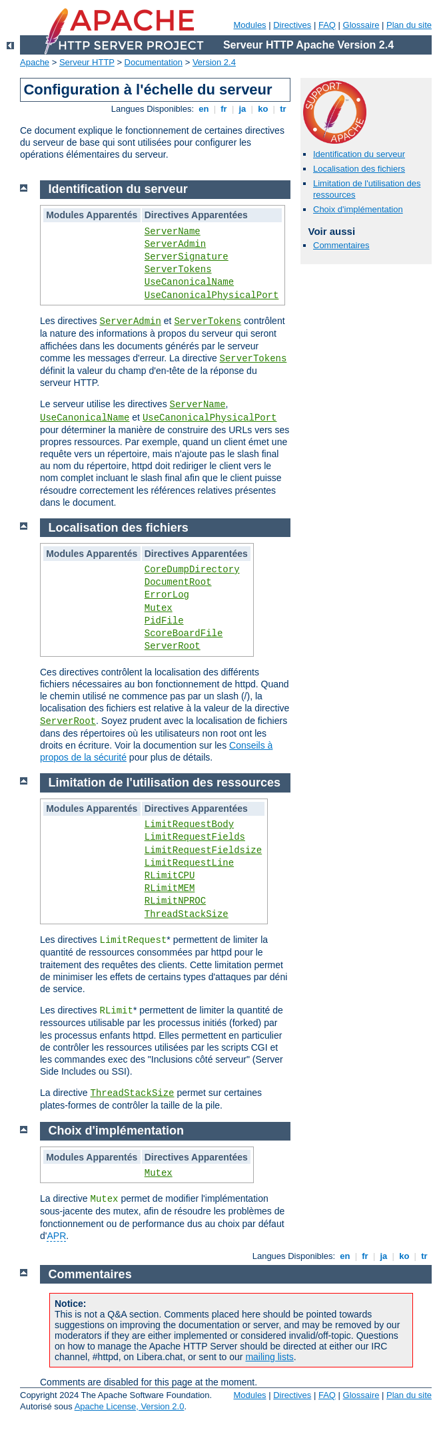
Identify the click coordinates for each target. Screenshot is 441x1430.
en (204, 109)
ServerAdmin (175, 244)
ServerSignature (186, 257)
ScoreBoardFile (184, 633)
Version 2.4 (214, 62)
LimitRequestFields (195, 837)
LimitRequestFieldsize (203, 850)
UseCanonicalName (189, 282)
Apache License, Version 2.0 (130, 1406)
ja (242, 109)
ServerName (173, 231)
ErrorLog (167, 595)
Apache (34, 62)
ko (263, 109)
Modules (249, 25)
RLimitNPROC (175, 901)
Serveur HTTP (87, 62)
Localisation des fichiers (359, 169)
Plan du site (409, 25)
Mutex (159, 608)
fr (224, 109)
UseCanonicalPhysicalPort (212, 295)
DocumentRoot (178, 582)
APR (56, 1235)
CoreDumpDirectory (192, 569)
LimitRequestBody (189, 824)
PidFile (164, 621)
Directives (292, 25)
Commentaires (341, 245)
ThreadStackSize (186, 914)
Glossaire (361, 25)
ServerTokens (178, 269)
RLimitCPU (170, 875)
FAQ (327, 25)
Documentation (154, 62)
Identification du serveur (359, 154)
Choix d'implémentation (358, 209)
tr (283, 109)
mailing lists (269, 1356)
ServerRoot (173, 646)
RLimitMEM (170, 888)
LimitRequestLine (189, 863)
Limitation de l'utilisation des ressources (164, 782)
